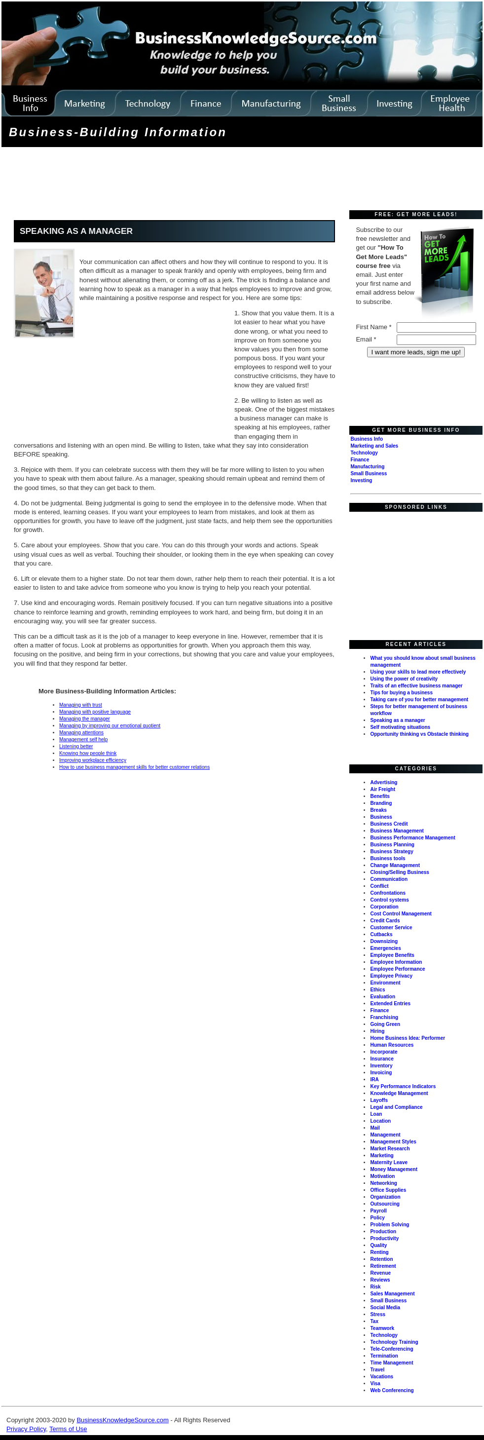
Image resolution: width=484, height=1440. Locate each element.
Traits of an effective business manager (416, 685)
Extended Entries (390, 1003)
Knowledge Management (399, 1093)
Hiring (377, 1031)
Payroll (378, 1210)
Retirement (383, 1266)
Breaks (378, 810)
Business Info (366, 439)
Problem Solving (389, 1224)
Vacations (381, 1376)
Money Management (393, 1169)
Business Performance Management (412, 837)
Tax (374, 1321)
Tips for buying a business (401, 692)
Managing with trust (80, 705)
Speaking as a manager (397, 720)
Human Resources (391, 1045)
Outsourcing (384, 1204)
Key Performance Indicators (403, 1086)
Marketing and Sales (374, 446)
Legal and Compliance (396, 1107)
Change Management (395, 865)
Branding (381, 803)
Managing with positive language (95, 712)
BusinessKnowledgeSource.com (122, 1420)
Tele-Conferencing (391, 1349)
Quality (378, 1245)
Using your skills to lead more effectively (418, 672)
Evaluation (382, 996)
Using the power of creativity (404, 679)
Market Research (390, 1148)
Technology (363, 452)
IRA (374, 1079)
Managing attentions (81, 732)
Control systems (389, 900)
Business (381, 817)
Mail (374, 1128)
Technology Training (394, 1342)
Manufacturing (367, 466)
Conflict (379, 886)
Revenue (380, 1273)
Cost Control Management (400, 913)
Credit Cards (385, 920)
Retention (381, 1259)
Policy (377, 1217)
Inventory (381, 1065)
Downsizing (384, 941)
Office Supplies (388, 1190)
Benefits (379, 796)
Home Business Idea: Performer (407, 1038)
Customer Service (391, 927)
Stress (377, 1314)
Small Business (368, 473)
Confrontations (388, 893)
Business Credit (389, 824)
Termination (384, 1356)
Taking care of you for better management (419, 699)
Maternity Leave (389, 1162)
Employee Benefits (392, 955)
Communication (389, 879)
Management (385, 1134)
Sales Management (392, 1293)
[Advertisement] (182, 179)
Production (383, 1231)
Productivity (384, 1238)
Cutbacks (381, 934)
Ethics (377, 989)
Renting (379, 1252)
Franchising (384, 1017)
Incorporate (383, 1052)
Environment (385, 982)
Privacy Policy (26, 1429)
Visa (375, 1383)
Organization (385, 1197)
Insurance (381, 1058)
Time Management (391, 1362)
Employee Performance (397, 969)
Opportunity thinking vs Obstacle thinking (419, 734)
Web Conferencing (391, 1390)
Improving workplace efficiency (92, 760)
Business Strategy (391, 851)
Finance (359, 459)
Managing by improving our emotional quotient (109, 725)
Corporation (384, 906)
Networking (383, 1183)
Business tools (387, 858)
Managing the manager (84, 718)
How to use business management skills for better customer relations (134, 767)
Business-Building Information (118, 132)
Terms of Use (68, 1429)
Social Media (385, 1307)
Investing (361, 480)
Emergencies (385, 948)
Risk (375, 1286)
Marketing (381, 1155)
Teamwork (382, 1328)
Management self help (83, 739)
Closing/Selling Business (399, 872)
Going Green (385, 1024)
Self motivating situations (400, 727)
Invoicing (381, 1072)
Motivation (382, 1176)
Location (380, 1121)
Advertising (383, 782)
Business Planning (392, 844)
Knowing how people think (87, 753)
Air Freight (382, 789)
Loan (376, 1114)
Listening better (76, 746)
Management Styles (393, 1141)
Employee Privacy (391, 976)
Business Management (396, 831)
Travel (377, 1369)
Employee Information (396, 962)
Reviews (380, 1280)
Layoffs (379, 1100)
